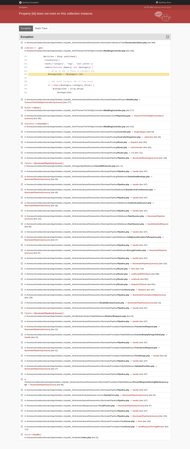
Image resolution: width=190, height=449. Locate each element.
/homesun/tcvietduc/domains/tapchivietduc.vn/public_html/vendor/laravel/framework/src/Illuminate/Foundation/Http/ (81, 290)
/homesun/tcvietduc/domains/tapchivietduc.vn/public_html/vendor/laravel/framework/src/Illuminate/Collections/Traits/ (87, 42)
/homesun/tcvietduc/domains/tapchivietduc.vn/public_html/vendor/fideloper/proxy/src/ (71, 406)
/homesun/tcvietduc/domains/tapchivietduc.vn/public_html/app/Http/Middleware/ (71, 166)
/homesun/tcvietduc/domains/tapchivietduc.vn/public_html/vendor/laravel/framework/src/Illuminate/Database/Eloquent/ (82, 99)
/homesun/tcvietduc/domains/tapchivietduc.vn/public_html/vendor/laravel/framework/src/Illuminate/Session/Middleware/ (89, 203)
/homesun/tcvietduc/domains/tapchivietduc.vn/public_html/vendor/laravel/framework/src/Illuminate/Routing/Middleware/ (88, 176)
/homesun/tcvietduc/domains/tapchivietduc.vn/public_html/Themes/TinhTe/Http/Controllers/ (76, 51)
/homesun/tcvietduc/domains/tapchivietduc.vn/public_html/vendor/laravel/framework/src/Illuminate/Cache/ (79, 116)
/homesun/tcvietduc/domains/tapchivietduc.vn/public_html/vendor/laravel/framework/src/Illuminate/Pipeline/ (78, 158)
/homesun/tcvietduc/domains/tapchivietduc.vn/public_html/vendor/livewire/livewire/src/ (76, 303)
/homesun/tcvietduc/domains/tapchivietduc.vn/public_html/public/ (59, 437)
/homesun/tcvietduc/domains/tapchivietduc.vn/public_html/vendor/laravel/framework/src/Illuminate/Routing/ (79, 132)
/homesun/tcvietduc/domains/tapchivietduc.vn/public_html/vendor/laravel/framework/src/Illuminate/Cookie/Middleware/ (94, 237)
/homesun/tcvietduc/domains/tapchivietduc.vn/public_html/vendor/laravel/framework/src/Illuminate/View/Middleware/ (90, 190)
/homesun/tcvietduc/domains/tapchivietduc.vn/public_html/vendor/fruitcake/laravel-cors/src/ (73, 395)
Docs (163, 2)
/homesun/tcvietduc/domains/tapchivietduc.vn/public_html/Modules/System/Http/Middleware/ (76, 316)
